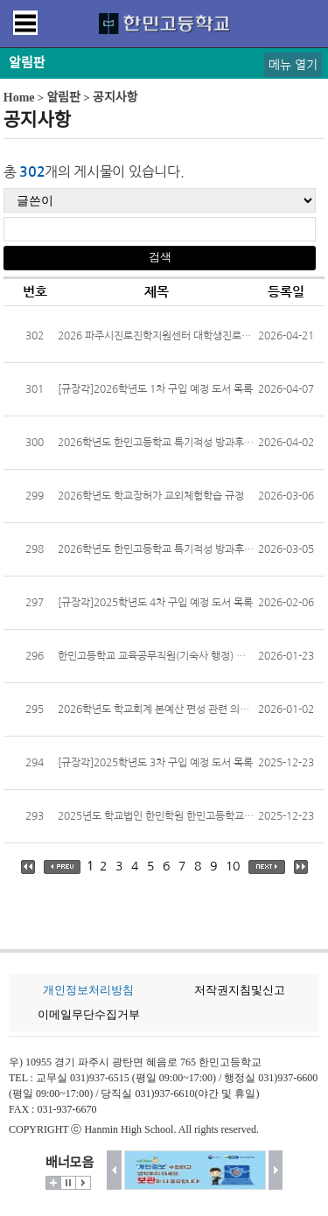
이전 (114, 1170)
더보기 (53, 1183)
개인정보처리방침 (88, 989)
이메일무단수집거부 (89, 1014)
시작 (83, 1183)
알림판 (63, 97)
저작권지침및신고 (239, 989)
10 (233, 866)
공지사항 (115, 97)
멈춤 (68, 1183)
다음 (276, 1170)
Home (19, 97)
